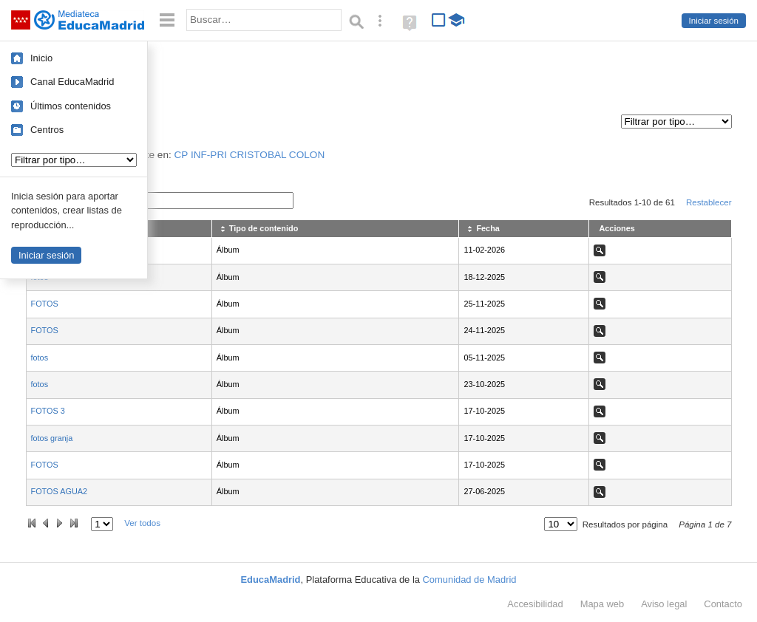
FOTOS (44, 303)
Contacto (723, 603)
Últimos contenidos (70, 106)
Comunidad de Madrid (470, 579)
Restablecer (709, 202)
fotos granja (52, 438)
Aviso (664, 603)
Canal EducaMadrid (72, 81)
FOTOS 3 (48, 410)
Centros (47, 129)
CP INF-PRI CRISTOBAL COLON (249, 154)
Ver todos (142, 523)
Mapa (602, 603)
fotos (40, 357)
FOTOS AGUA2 (59, 491)
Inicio (41, 58)
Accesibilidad (535, 603)
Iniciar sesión (714, 20)
